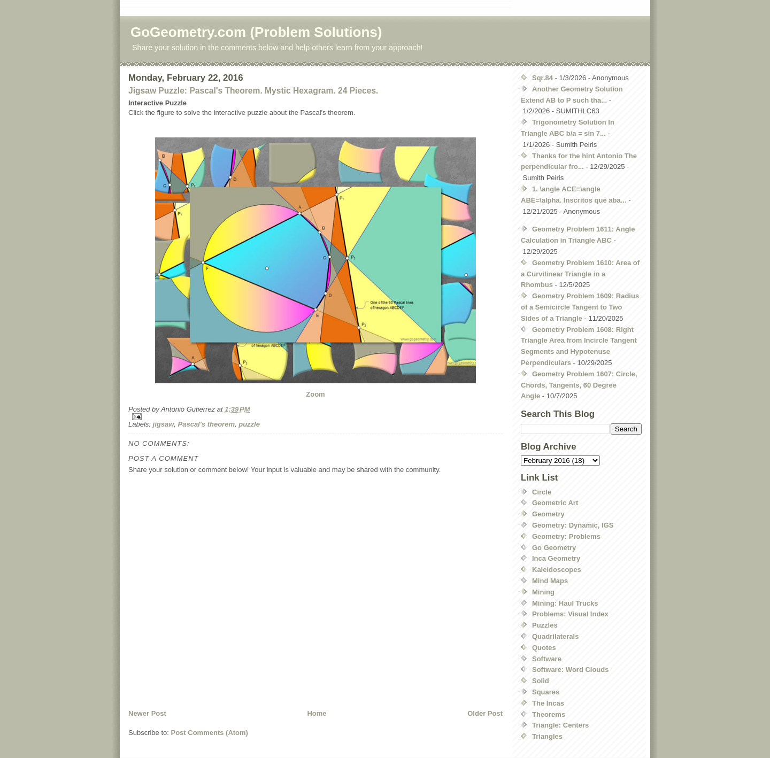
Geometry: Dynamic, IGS (572, 525)
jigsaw (163, 424)
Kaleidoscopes (556, 570)
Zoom (315, 394)
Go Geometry (554, 548)
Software (546, 659)
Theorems (548, 714)
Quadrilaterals (555, 636)
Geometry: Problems (566, 536)
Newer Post (147, 713)
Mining (543, 592)
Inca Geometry (556, 558)
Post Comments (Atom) (209, 733)
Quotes (544, 648)
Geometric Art (555, 503)
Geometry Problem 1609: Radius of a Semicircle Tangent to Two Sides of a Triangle (580, 307)
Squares (545, 692)
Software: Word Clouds (570, 670)
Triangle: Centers (560, 725)
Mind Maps (550, 581)
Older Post (485, 713)
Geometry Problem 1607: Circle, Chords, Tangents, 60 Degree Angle (579, 385)
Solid (540, 681)
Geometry (548, 514)
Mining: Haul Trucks (565, 603)
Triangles (547, 736)
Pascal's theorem (206, 424)
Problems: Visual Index (570, 614)
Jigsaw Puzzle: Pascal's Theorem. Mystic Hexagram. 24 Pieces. (253, 90)
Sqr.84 (542, 78)
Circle (541, 492)
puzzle (249, 424)
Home (316, 713)
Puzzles (545, 625)
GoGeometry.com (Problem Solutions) (256, 32)
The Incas (548, 703)
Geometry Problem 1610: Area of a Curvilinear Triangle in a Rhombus (580, 274)
